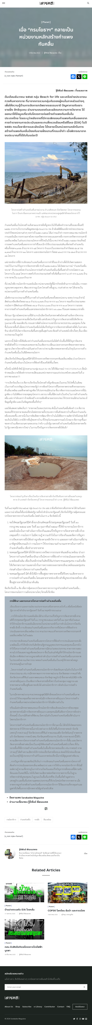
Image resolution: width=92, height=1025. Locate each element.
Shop (17, 1006)
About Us (9, 1006)
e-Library (38, 1006)
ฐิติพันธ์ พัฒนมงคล (28, 849)
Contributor (49, 1006)
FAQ (68, 1006)
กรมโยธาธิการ (11, 819)
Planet (46, 22)
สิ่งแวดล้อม (47, 819)
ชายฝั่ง (37, 819)
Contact (60, 1006)
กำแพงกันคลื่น (25, 819)
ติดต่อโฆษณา (80, 1007)
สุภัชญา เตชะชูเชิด (67, 914)
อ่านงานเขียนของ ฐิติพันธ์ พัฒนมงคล (28, 801)
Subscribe (26, 1006)
